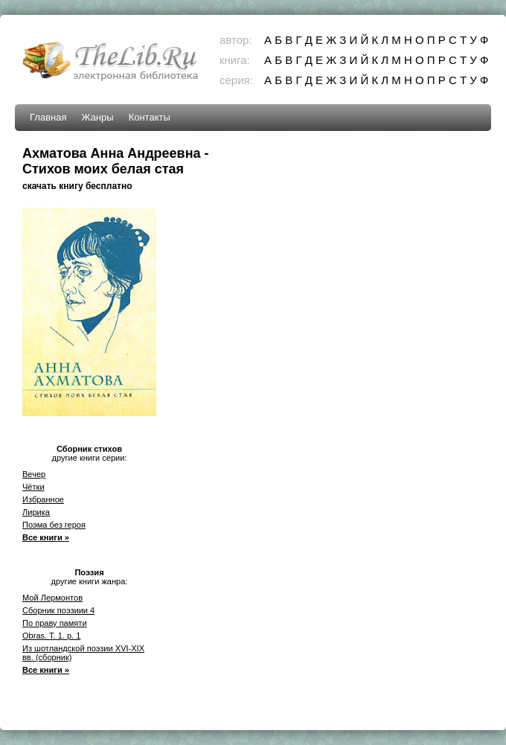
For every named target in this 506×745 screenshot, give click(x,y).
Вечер (33, 474)
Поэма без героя (54, 524)
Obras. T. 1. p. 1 (51, 635)
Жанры (97, 117)
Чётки (33, 486)
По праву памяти (54, 622)
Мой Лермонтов (52, 597)
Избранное (43, 499)
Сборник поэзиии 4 (58, 610)
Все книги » (45, 537)
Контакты (149, 117)
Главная (48, 117)
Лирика (36, 512)
